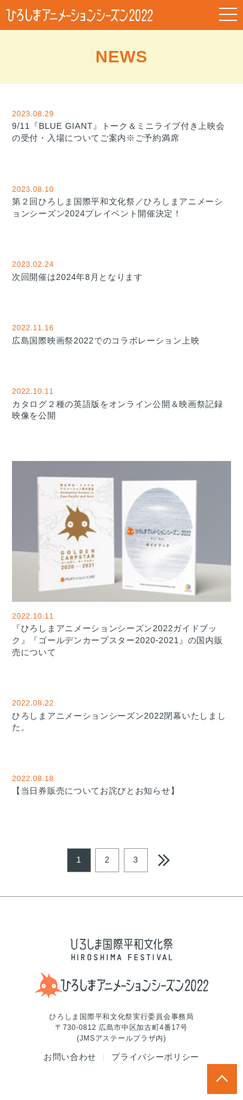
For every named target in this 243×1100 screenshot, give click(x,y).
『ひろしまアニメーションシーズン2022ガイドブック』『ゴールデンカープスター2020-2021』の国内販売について (121, 559)
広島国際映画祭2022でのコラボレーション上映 (121, 333)
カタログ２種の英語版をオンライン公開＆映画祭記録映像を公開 (121, 402)
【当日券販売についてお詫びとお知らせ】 (121, 784)
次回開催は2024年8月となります (121, 269)
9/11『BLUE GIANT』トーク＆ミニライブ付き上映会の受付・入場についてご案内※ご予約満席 (121, 125)
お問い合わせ (70, 1057)
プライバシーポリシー (155, 1057)
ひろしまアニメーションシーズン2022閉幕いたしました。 (121, 714)
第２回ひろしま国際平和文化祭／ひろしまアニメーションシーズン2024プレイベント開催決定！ (121, 200)
